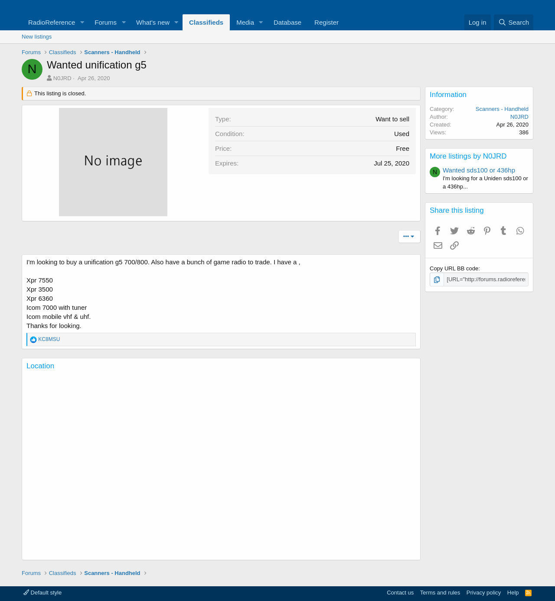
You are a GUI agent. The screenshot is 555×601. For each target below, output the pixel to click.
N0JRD (62, 78)
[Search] (513, 22)
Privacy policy (484, 592)
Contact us (400, 592)
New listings (37, 36)
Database (287, 22)
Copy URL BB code (454, 268)
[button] (82, 22)
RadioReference (51, 22)
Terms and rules (440, 592)
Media (245, 22)
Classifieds (206, 22)
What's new (153, 22)
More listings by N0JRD (468, 156)
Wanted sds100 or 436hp (479, 170)
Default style (42, 592)
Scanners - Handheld (502, 109)
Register (326, 22)
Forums (106, 22)
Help (513, 592)
